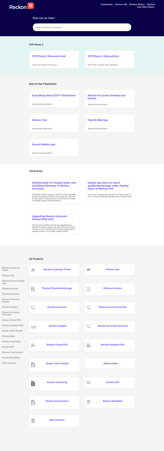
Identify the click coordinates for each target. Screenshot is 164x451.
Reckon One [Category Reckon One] (8, 275)
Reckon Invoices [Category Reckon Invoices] (10, 288)
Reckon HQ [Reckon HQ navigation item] (121, 4)
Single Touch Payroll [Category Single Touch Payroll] (12, 331)
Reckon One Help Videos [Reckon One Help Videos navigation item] (146, 5)
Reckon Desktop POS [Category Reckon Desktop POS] (12, 325)
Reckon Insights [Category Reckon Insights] (10, 307)
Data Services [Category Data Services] (9, 363)
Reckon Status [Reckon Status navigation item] (137, 4)
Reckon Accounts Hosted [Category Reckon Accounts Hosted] (11, 300)
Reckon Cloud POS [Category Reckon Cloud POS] (11, 320)
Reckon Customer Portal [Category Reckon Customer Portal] (11, 269)
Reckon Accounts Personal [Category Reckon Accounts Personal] (11, 313)
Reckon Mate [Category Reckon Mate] (8, 336)
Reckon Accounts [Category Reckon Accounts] (11, 294)
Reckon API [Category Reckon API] (8, 347)
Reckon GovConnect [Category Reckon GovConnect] (12, 352)
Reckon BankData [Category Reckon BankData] (11, 358)
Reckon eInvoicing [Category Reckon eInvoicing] (11, 341)
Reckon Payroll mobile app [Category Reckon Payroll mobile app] (13, 282)
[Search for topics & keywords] (82, 27)
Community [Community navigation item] (107, 4)
